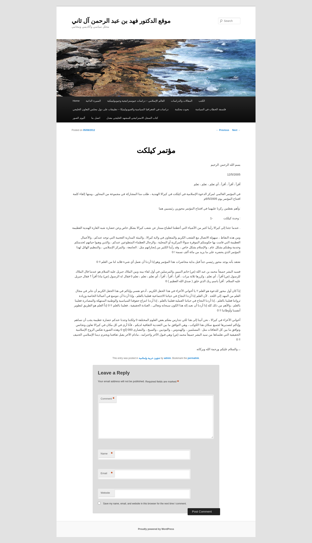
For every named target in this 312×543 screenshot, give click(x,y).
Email (107, 473)
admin (167, 358)
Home (76, 100)
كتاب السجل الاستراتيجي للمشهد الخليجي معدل (132, 117)
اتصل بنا (95, 117)
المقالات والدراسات (181, 100)
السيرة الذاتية (93, 100)
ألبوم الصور (79, 117)
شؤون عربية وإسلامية (149, 358)
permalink (193, 358)
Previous (222, 130)
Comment (107, 399)
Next (236, 130)
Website (105, 492)
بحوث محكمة (182, 109)
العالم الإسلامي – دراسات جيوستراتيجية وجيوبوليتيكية (136, 100)
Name (107, 454)
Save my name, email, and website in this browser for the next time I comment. (144, 503)
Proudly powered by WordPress (156, 529)
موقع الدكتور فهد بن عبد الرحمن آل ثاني (121, 21)
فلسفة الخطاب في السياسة (210, 109)
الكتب (202, 100)
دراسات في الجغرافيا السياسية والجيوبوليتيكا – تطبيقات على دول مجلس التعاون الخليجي (121, 109)
